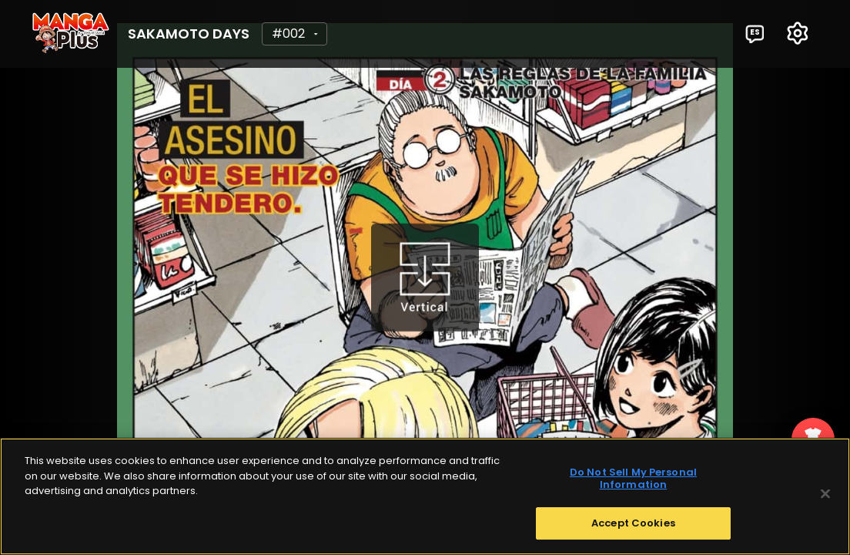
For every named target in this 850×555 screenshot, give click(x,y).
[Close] (825, 494)
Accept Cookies (633, 523)
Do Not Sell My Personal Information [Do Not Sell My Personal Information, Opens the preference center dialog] (633, 479)
